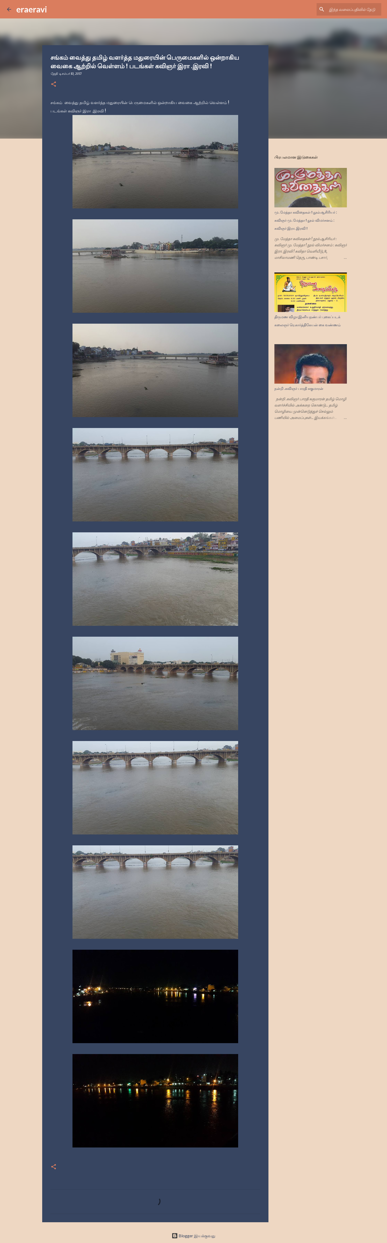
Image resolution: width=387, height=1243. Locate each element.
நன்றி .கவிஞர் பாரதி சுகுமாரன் (298, 388)
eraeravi (31, 9)
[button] (53, 84)
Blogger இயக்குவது (193, 1235)
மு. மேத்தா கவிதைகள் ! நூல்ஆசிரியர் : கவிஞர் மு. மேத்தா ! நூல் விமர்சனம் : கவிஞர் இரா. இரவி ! (305, 220)
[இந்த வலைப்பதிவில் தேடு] (354, 9)
